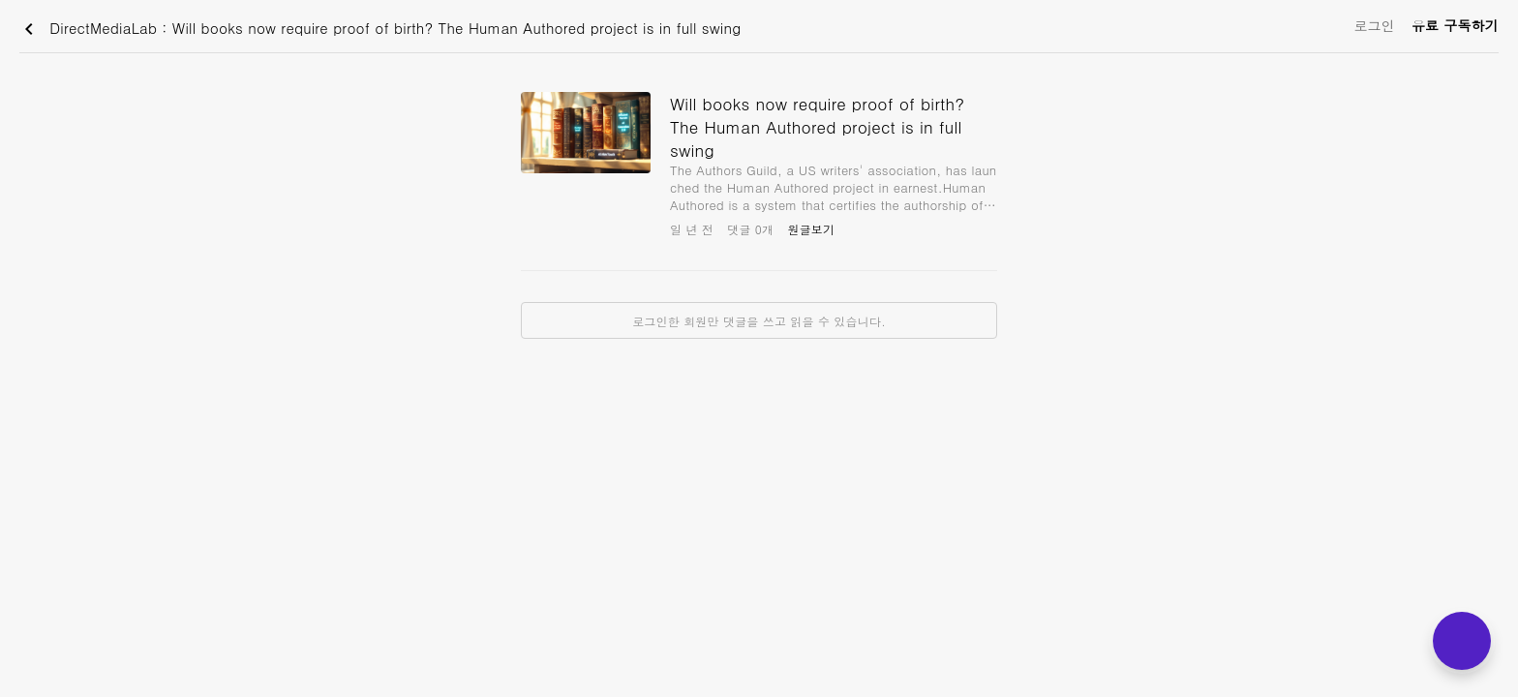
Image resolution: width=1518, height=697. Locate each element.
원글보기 (811, 229)
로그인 (1374, 25)
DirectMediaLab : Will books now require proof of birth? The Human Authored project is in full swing (379, 29)
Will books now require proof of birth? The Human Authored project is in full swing (817, 127)
